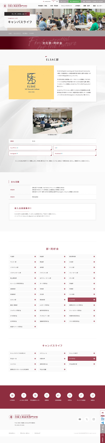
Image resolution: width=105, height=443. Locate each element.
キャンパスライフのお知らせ (18, 353)
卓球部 (42, 267)
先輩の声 (42, 358)
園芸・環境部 (14, 305)
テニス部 (71, 267)
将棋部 (71, 289)
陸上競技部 (13, 278)
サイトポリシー (12, 433)
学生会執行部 (73, 364)
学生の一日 (13, 358)
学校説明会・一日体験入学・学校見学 (94, 1)
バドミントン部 (44, 273)
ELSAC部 (72, 300)
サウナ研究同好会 (74, 321)
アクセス (64, 1)
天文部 (42, 294)
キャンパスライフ (66, 5)
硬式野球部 (72, 256)
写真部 (42, 289)
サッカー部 (13, 262)
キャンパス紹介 (73, 353)
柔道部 (42, 262)
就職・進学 (86, 5)
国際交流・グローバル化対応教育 (19, 369)
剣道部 (42, 256)
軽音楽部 (42, 300)
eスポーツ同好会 (44, 305)
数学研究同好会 (44, 310)
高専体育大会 (75, 1)
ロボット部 (13, 300)
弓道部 (12, 256)
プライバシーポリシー (25, 433)
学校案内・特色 (42, 5)
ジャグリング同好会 (15, 310)
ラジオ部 (71, 294)
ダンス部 (71, 278)
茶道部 (71, 283)
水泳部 (71, 262)
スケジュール (43, 353)
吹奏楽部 (12, 294)
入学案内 (77, 5)
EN (57, 1)
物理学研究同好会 (74, 316)
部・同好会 (25, 33)
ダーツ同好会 (43, 283)
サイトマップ (37, 433)
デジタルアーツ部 (45, 316)
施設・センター (97, 5)
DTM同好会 (13, 316)
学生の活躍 (43, 369)
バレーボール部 (73, 273)
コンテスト (13, 364)
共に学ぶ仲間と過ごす (19, 14)
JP (53, 1)
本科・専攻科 (54, 5)
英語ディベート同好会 (16, 327)
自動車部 (12, 289)
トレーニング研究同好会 (17, 283)
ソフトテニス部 (14, 267)
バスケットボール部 (15, 273)
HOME (10, 33)
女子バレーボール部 (45, 278)
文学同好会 (13, 321)
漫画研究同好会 (44, 321)
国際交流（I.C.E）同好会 (76, 305)
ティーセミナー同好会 (75, 310)
